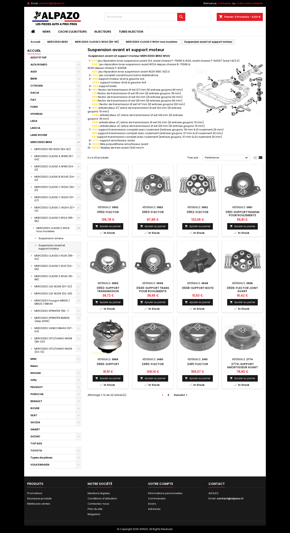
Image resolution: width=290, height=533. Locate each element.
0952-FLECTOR (197, 212)
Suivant (181, 395)
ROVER (34, 408)
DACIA (34, 93)
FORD (34, 107)
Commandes (157, 498)
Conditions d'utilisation (102, 498)
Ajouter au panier (108, 226)
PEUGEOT (36, 387)
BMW (33, 79)
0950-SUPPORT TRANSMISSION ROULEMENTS (108, 291)
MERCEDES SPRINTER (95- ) (51, 311)
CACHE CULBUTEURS (72, 32)
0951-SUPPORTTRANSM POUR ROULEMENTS (242, 213)
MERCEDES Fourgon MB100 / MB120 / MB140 (52, 302)
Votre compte (160, 483)
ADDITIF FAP (38, 57)
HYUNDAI (36, 114)
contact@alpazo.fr (51, 3)
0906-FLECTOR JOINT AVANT (242, 289)
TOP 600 (36, 443)
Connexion (224, 3)
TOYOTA (36, 450)
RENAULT (36, 401)
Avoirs (152, 504)
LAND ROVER (38, 135)
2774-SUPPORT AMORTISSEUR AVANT (242, 365)
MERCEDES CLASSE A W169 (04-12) (54, 168)
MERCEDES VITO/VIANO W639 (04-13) (53, 350)
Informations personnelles (165, 493)
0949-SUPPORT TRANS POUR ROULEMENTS (152, 289)
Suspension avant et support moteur (51, 246)
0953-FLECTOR (153, 212)
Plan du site (95, 509)
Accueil (34, 50)
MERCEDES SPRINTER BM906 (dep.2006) (51, 319)
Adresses (154, 509)
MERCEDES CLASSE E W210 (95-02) (54, 257)
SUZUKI (35, 436)
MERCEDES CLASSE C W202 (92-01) (54, 188)
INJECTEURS (102, 32)
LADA (33, 121)
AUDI (33, 71)
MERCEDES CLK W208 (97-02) (53, 286)
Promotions (34, 493)
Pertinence (227, 157)
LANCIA (35, 128)
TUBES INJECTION (131, 32)
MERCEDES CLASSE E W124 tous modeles (52, 229)
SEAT (33, 415)
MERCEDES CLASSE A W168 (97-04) (54, 157)
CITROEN (36, 86)
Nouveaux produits (39, 498)
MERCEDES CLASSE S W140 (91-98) (53, 277)
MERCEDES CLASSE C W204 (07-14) (54, 209)
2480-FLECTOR (153, 364)
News (46, 32)
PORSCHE (37, 394)
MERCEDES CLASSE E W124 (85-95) (54, 219)
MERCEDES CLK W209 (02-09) (53, 293)
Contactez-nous (98, 504)
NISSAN (35, 373)
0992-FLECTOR (108, 212)
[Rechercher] (145, 17)
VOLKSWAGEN (39, 465)
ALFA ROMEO (38, 64)
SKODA (35, 422)
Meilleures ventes (38, 504)
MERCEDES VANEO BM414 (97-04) (53, 329)
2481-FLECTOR (197, 364)
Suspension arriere (50, 238)
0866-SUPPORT (108, 364)
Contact (216, 483)
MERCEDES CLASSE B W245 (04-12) (54, 178)
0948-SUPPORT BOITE (197, 288)
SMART (35, 429)
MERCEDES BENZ (41, 142)
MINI (33, 359)
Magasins (94, 514)
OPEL (33, 380)
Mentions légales (99, 493)
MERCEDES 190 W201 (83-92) (52, 149)
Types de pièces (41, 458)
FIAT (33, 100)
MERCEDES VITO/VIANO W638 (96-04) (53, 340)
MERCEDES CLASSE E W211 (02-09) (53, 267)
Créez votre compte (249, 3)
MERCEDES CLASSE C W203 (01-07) (54, 198)
